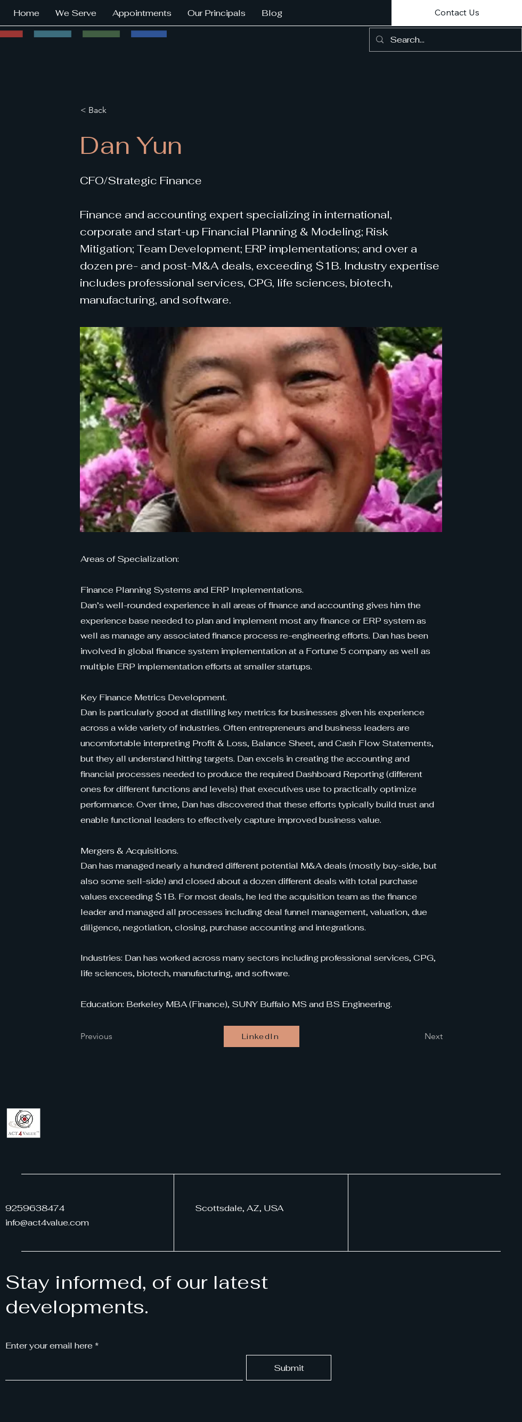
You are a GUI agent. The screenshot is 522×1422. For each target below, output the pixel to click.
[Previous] (115, 1036)
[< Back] (115, 110)
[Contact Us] (456, 13)
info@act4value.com (47, 1222)
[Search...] (444, 39)
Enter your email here (49, 1346)
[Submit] (288, 1367)
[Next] (416, 1036)
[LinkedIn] (261, 1036)
